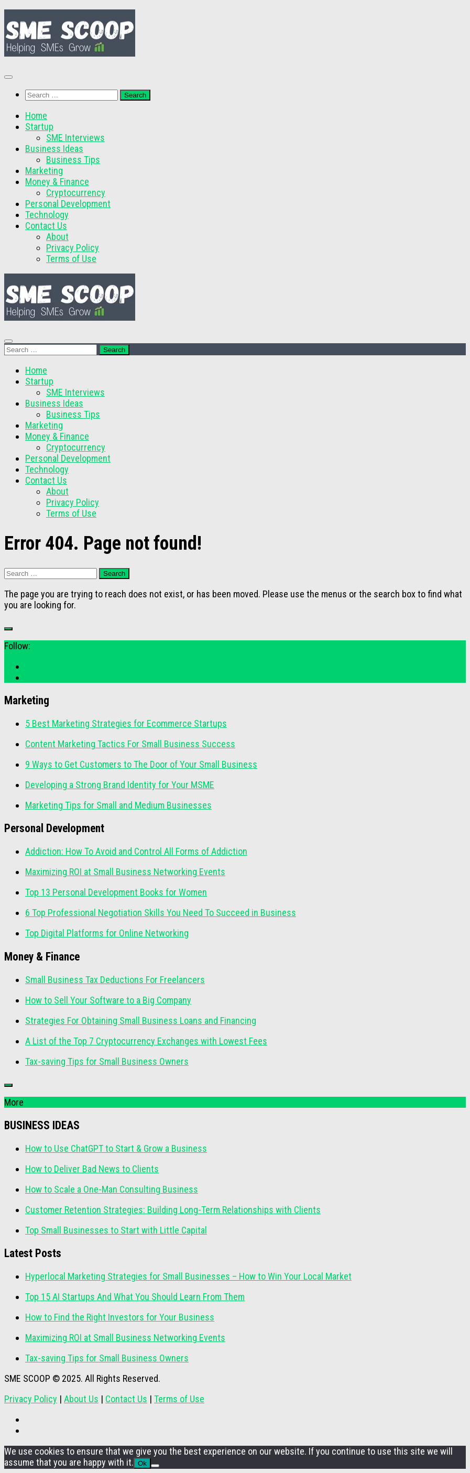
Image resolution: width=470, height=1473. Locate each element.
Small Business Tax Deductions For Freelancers (115, 979)
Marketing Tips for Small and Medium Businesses (118, 805)
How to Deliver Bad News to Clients (92, 1168)
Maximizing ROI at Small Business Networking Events (125, 871)
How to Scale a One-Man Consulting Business (111, 1189)
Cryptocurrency (75, 192)
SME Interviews (75, 137)
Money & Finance (57, 181)
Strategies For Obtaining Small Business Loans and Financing (140, 1020)
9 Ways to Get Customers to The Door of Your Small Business (141, 764)
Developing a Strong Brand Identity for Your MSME (119, 784)
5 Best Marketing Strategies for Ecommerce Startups (126, 723)
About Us (81, 1398)
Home (36, 115)
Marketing (44, 170)
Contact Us (46, 225)
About (57, 236)
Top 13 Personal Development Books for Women (116, 892)
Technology (47, 214)
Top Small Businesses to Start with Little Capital (116, 1230)
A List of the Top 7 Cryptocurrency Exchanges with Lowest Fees (146, 1040)
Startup (39, 126)
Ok (142, 1463)
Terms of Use (71, 258)
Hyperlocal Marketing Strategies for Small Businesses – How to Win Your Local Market (188, 1276)
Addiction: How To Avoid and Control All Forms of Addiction (136, 851)
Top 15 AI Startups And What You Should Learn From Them (135, 1296)
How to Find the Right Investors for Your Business (119, 1317)
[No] (155, 1465)
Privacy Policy (72, 247)
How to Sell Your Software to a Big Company (108, 1000)
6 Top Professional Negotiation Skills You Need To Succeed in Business (160, 912)
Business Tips (73, 159)
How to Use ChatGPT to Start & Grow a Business (116, 1148)
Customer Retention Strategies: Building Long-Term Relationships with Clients (173, 1209)
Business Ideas (54, 148)
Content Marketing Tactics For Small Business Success (130, 743)
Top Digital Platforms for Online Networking (107, 933)
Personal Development (68, 203)
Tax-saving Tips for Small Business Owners (107, 1061)
